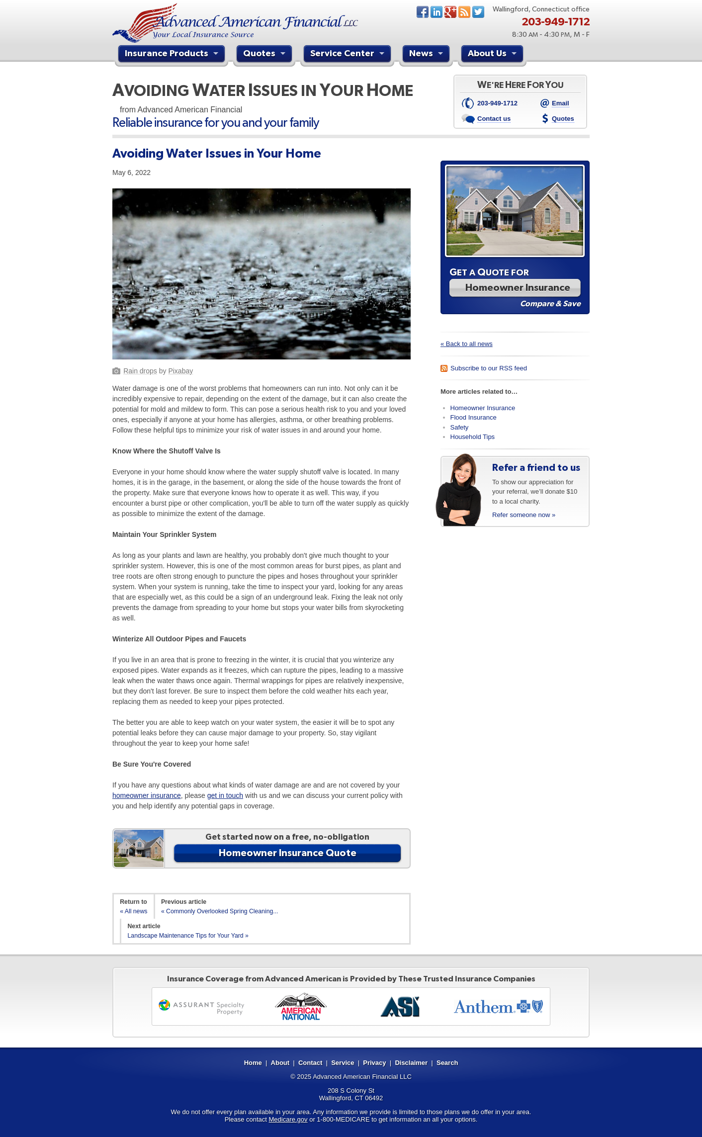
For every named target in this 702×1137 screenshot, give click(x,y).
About (280, 1062)
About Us (493, 55)
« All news (133, 911)
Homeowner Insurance (483, 408)
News (464, 12)
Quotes (265, 55)
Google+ (450, 12)
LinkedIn (436, 12)
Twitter (478, 12)
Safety (459, 427)
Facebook (423, 12)
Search (447, 1062)
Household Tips (472, 436)
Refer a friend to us (536, 467)
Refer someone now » (523, 515)
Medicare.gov (288, 1119)
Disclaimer (411, 1062)
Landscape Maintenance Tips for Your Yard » (188, 935)
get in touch (225, 795)
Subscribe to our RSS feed (488, 368)
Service (342, 1062)
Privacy (374, 1062)
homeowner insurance (146, 795)
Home (253, 1062)
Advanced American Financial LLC (362, 1076)
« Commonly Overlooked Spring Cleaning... (219, 911)
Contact (310, 1062)
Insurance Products (173, 55)
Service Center (348, 55)
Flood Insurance (473, 417)
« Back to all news (466, 344)
